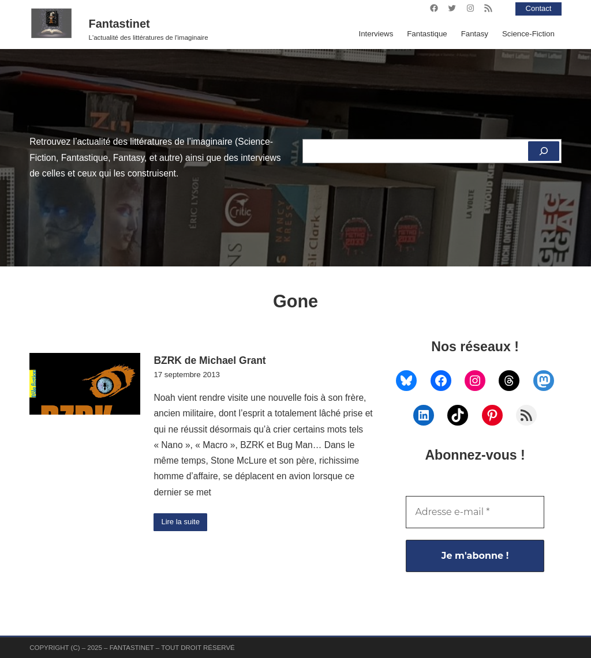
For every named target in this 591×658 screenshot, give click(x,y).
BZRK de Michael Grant (209, 360)
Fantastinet (119, 23)
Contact (538, 8)
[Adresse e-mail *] (475, 512)
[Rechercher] (543, 151)
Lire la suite (181, 522)
